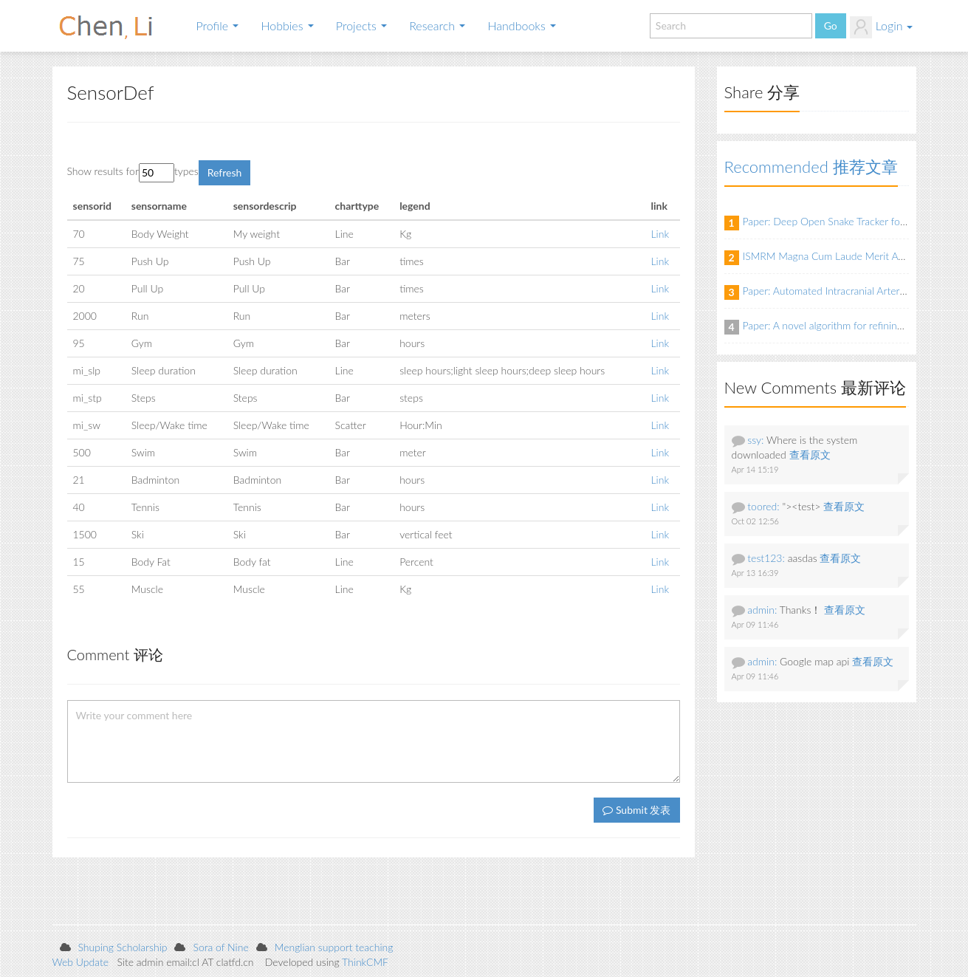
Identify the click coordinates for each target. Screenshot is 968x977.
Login (881, 27)
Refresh (224, 172)
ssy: (755, 439)
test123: (766, 558)
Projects (361, 25)
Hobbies (287, 25)
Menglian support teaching (334, 947)
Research (437, 25)
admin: (762, 609)
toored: (763, 506)
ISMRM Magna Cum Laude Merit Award (831, 256)
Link (660, 233)
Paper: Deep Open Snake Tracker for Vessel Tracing (855, 221)
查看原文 (810, 454)
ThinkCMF (365, 962)
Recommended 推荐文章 (811, 166)
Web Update (80, 962)
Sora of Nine (220, 947)
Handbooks (521, 25)
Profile (217, 25)
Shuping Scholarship (123, 947)
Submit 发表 (636, 809)
